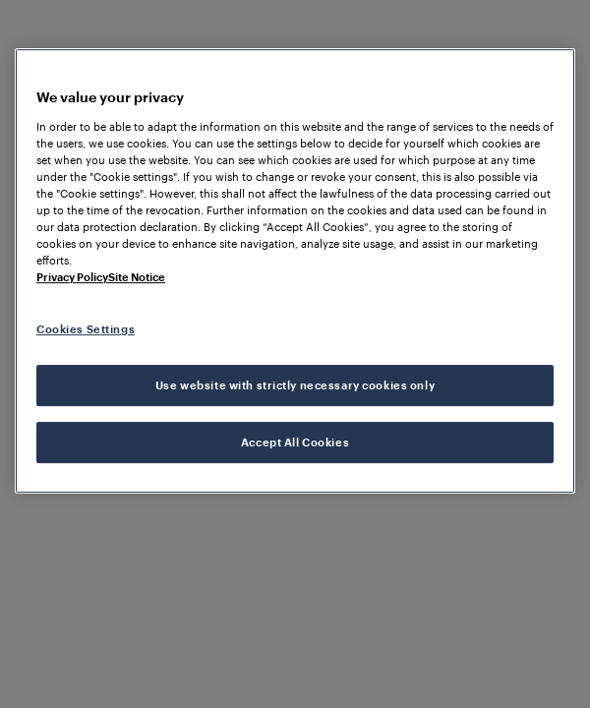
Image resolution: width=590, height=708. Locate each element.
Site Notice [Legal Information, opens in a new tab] (136, 276)
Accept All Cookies (295, 442)
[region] (295, 271)
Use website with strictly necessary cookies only (295, 385)
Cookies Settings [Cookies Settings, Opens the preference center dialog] (85, 329)
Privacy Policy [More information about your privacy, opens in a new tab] (72, 276)
